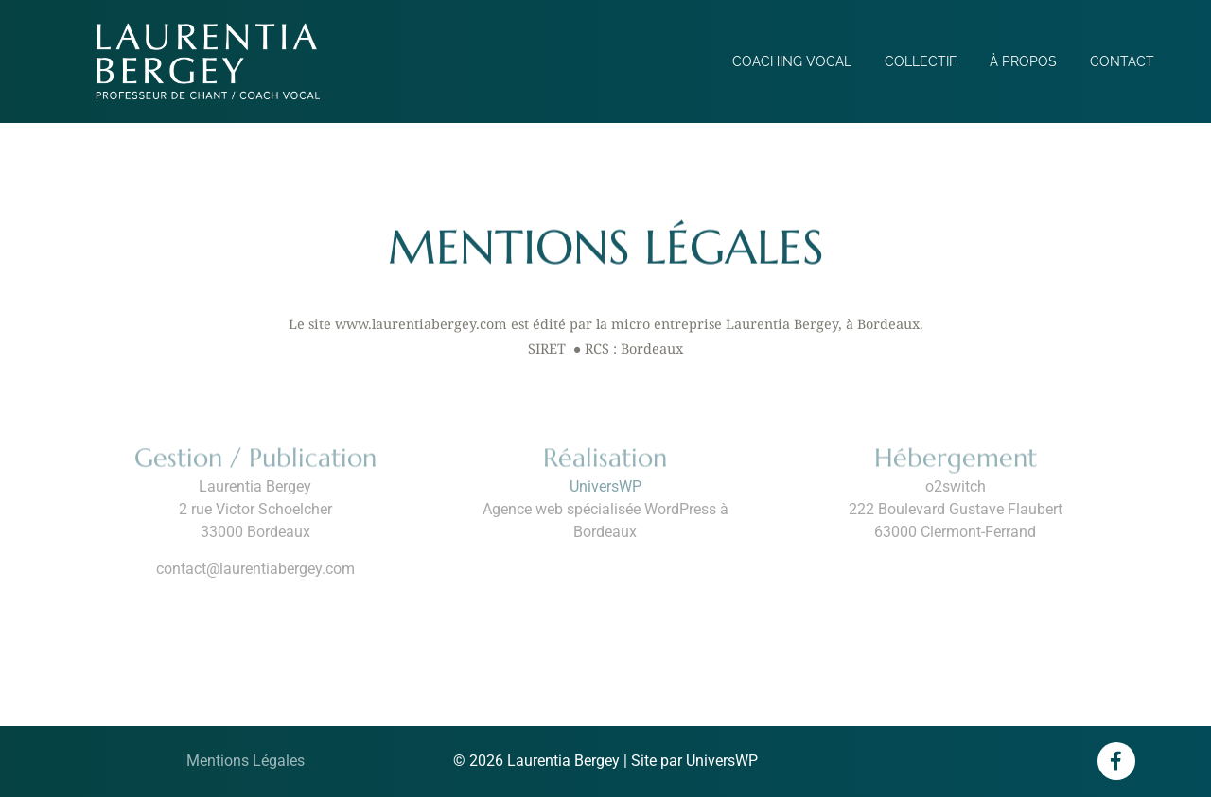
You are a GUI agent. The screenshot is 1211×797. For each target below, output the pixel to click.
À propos (1023, 61)
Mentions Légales (245, 761)
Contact (1122, 61)
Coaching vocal (791, 61)
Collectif (921, 61)
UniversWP (605, 486)
